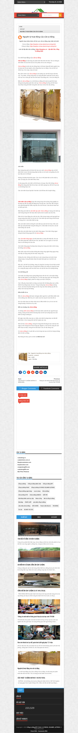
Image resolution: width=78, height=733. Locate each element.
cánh (25, 311)
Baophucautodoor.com (24, 462)
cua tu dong (37, 491)
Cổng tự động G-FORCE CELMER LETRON (42, 487)
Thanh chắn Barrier (45, 505)
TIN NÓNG (55, 505)
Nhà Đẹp (22, 29)
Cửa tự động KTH (23, 494)
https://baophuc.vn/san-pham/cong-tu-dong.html (43, 46)
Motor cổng (39, 498)
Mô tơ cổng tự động (49, 498)
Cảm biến (21, 201)
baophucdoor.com (23, 464)
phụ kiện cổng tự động (39, 502)
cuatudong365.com (23, 469)
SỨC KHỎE (35, 505)
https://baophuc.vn (41, 49)
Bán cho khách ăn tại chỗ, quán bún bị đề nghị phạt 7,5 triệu (35, 642)
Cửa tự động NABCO (35, 494)
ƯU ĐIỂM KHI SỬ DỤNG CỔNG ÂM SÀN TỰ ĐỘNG (31, 564)
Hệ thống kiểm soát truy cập (26, 498)
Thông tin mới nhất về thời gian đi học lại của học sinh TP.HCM (36, 616)
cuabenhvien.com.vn (24, 460)
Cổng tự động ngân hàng (25, 491)
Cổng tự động (22, 483)
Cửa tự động (21, 60)
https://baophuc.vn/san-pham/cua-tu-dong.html (43, 44)
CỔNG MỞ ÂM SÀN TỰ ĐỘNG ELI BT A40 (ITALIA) (31, 590)
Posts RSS (34, 731)
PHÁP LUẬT (28, 502)
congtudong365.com (24, 467)
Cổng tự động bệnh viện (34, 483)
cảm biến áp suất (35, 211)
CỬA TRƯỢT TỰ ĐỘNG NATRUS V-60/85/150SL (31, 678)
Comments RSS (42, 731)
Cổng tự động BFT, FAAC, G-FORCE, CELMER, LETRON (43, 727)
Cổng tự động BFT (48, 483)
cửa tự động (37, 57)
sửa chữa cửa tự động (24, 505)
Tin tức (20, 509)
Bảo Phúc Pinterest (23, 471)
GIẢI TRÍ (45, 494)
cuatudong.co (22, 457)
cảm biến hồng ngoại (26, 238)
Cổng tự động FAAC (23, 487)
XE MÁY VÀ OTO (28, 509)
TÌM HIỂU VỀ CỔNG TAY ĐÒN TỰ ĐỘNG (28, 539)
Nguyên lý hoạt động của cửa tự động (28, 668)
